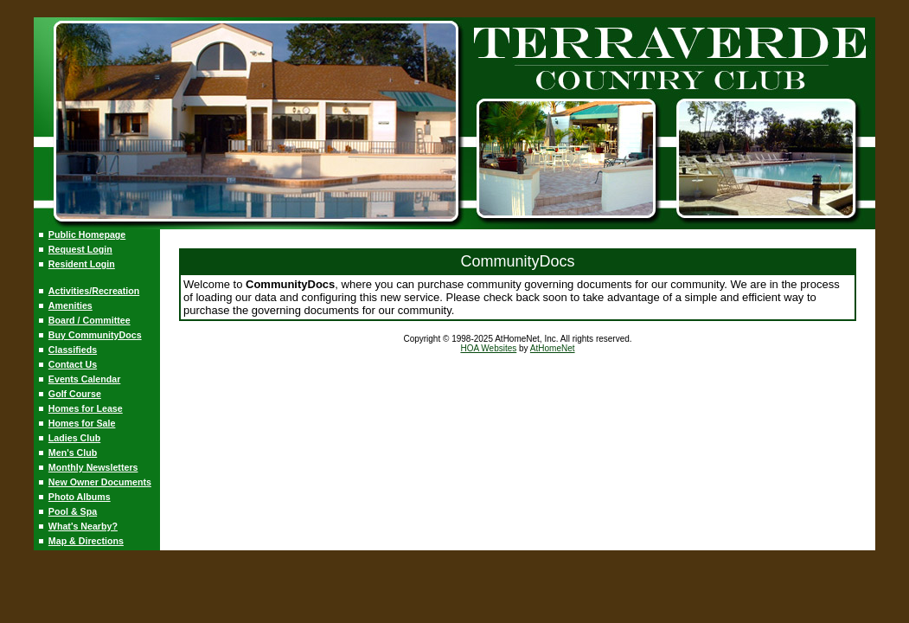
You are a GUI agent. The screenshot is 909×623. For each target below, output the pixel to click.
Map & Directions (86, 541)
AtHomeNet (552, 348)
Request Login (80, 249)
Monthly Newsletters (93, 467)
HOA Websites (488, 348)
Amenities (70, 305)
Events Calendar (84, 379)
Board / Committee (89, 320)
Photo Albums (79, 496)
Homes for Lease (85, 408)
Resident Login (81, 264)
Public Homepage (86, 234)
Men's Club (72, 452)
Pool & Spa (72, 511)
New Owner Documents (99, 482)
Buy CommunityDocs (95, 335)
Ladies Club (74, 438)
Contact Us (72, 364)
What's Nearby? (83, 526)
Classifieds (72, 349)
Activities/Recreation (93, 291)
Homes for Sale (82, 423)
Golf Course (74, 394)
